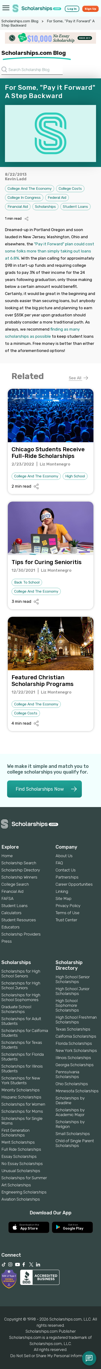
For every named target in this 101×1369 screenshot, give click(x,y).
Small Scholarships (73, 1133)
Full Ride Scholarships (21, 1149)
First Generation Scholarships (15, 1132)
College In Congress (24, 197)
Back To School (27, 582)
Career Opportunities (74, 884)
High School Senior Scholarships (73, 979)
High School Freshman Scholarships (76, 1019)
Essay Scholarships (19, 1156)
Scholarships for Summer (24, 1177)
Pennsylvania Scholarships (67, 1074)
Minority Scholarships (20, 1090)
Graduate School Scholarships (16, 1009)
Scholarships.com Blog (19, 21)
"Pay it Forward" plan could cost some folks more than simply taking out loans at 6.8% (49, 251)
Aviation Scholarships (20, 1199)
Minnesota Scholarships (77, 1091)
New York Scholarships (76, 1050)
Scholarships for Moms (22, 1111)
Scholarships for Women (23, 1104)
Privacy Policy (68, 905)
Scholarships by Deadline (70, 1100)
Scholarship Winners (19, 877)
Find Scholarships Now (40, 789)
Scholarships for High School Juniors (20, 985)
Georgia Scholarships (75, 1064)
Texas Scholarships (73, 1029)
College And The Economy (30, 188)
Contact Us (66, 870)
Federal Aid (57, 197)
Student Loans (75, 206)
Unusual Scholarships (20, 1170)
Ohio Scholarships (72, 1083)
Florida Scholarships (74, 1043)
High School (75, 476)
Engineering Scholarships (24, 1192)
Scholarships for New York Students (20, 1080)
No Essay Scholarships (22, 1163)
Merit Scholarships (18, 1142)
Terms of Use (67, 912)
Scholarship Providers (21, 934)
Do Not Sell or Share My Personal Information (50, 1355)
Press (6, 941)
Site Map (63, 898)
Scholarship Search (18, 862)
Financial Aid (18, 206)
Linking (62, 891)
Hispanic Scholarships (21, 1097)
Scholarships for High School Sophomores (20, 997)
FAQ (59, 862)
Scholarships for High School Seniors (20, 973)
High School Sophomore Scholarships (67, 1005)
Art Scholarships (16, 1185)
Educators (10, 927)
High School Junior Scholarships (72, 991)
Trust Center (66, 919)
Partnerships (67, 877)
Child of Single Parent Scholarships (75, 1143)
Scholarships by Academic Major (70, 1112)
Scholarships (45, 206)
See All (79, 377)
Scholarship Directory (20, 870)
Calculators (11, 912)
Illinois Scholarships (73, 1057)
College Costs (70, 188)
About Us (64, 855)
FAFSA (7, 898)
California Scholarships (76, 1036)
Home (7, 855)
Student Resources (18, 919)
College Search (15, 884)
